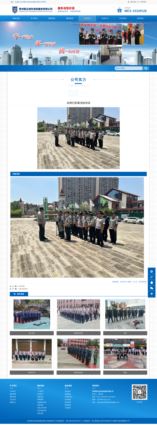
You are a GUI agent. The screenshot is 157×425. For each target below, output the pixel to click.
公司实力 (28, 68)
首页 (20, 68)
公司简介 (13, 392)
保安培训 (40, 406)
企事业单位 (68, 398)
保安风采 (37, 68)
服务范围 (13, 395)
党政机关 (68, 392)
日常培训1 (21, 286)
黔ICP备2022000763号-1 (74, 422)
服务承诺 (13, 398)
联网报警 (40, 401)
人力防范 (40, 392)
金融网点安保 (41, 403)
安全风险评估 (41, 412)
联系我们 (142, 2)
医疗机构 (68, 403)
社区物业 (68, 401)
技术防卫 (40, 395)
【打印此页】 (142, 282)
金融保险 (68, 395)
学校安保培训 (23, 289)
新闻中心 (13, 403)
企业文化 (13, 401)
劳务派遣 (40, 414)
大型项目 (68, 409)
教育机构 (68, 406)
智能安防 (40, 398)
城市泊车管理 (41, 409)
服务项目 (132, 2)
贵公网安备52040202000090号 (102, 422)
